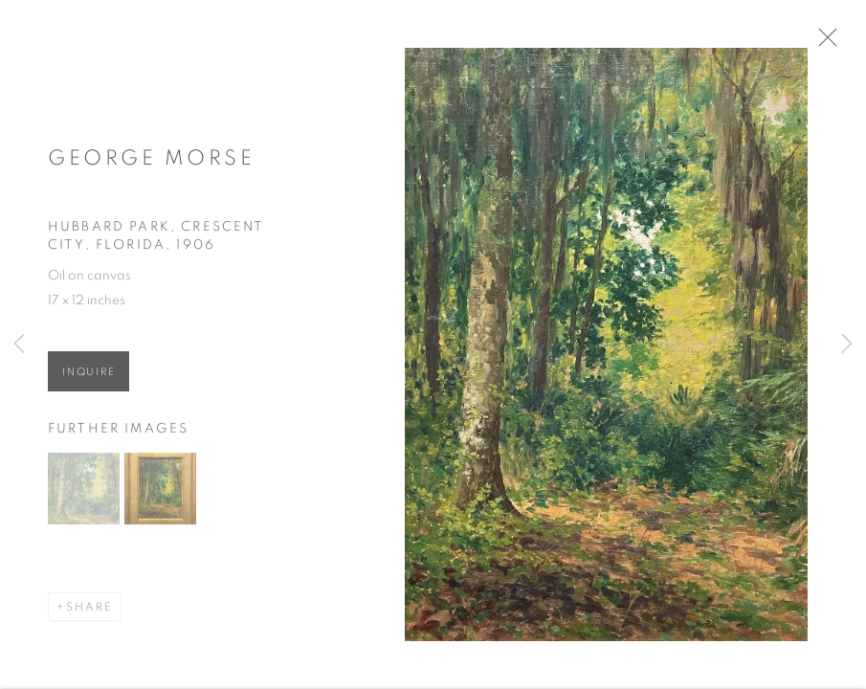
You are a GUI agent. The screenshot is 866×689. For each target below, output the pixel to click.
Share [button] (89, 611)
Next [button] (847, 344)
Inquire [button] (88, 376)
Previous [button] (19, 344)
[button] (84, 493)
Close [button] (831, 43)
